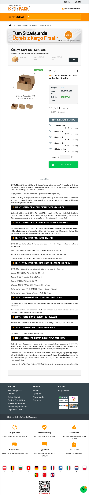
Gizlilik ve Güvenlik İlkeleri (17, 400)
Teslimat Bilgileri (14, 397)
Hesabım (77, 2)
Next (38, 87)
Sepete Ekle (61, 164)
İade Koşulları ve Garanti (16, 403)
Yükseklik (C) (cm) (56, 57)
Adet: (54, 157)
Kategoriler (18, 17)
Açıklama (44, 179)
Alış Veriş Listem (39, 397)
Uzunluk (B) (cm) (21, 57)
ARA (73, 60)
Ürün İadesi (37, 400)
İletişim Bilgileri (63, 391)
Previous (13, 87)
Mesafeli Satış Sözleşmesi (17, 407)
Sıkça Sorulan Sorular (15, 410)
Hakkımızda (12, 394)
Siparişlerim (37, 394)
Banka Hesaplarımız (15, 391)
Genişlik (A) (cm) (39, 57)
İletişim (67, 2)
